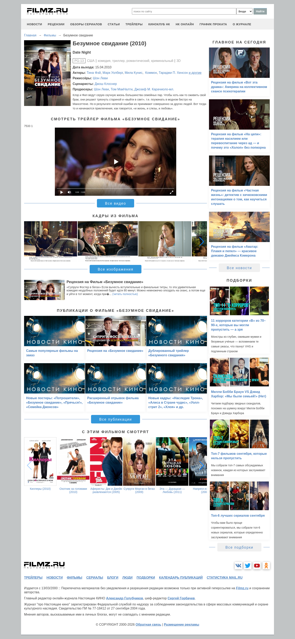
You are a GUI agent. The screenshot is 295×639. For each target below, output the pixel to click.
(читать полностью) (125, 294)
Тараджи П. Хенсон (173, 72)
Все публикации (115, 419)
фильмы (74, 577)
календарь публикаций (181, 577)
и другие (195, 72)
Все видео (115, 203)
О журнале (242, 24)
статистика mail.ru (225, 577)
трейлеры (134, 24)
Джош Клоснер (106, 84)
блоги (112, 577)
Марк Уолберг (113, 72)
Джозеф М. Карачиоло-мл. (154, 89)
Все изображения (115, 269)
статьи (114, 24)
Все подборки (239, 547)
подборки (146, 577)
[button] (201, 241)
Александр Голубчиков (124, 598)
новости (34, 24)
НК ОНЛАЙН (185, 24)
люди (127, 577)
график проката (213, 24)
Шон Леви (100, 78)
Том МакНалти (122, 89)
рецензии (56, 24)
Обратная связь (148, 624)
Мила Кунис (133, 72)
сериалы (94, 577)
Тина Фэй (94, 72)
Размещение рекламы (181, 624)
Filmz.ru (242, 588)
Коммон (150, 72)
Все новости (239, 268)
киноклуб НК (159, 24)
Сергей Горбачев (181, 598)
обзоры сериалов (86, 24)
